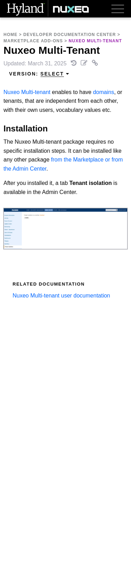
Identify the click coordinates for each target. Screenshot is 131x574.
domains (103, 92)
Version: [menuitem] (39, 74)
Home (10, 34)
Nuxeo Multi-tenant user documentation (61, 296)
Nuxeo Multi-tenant (26, 92)
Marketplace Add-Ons (33, 40)
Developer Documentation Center (69, 34)
